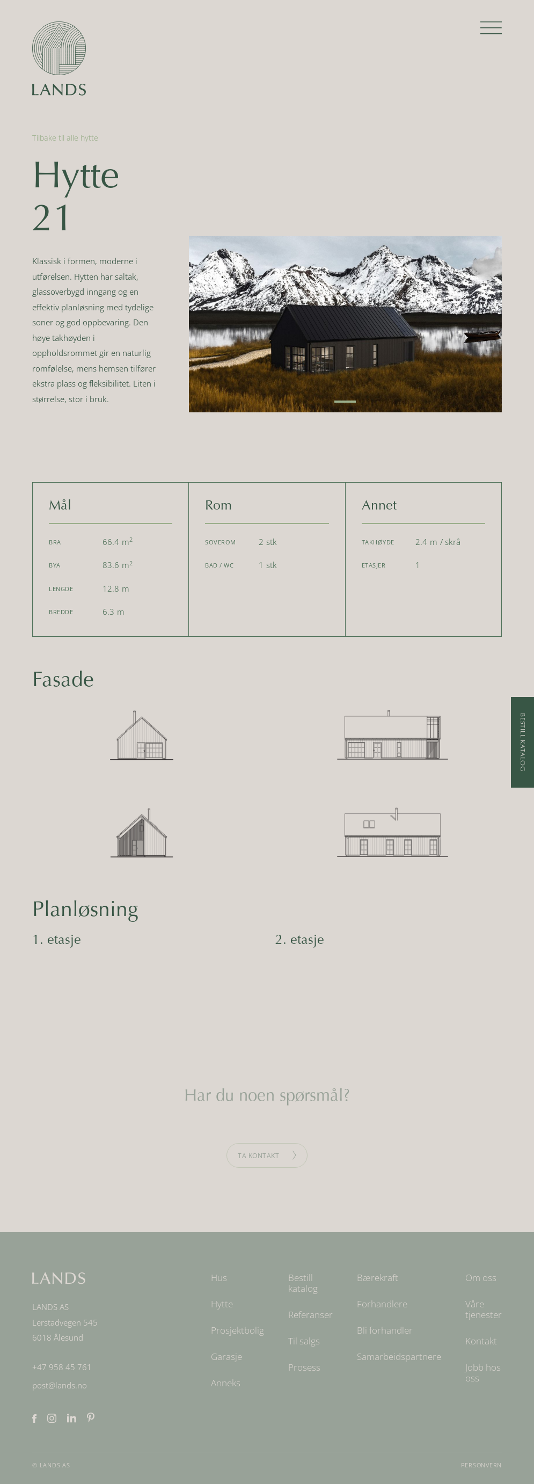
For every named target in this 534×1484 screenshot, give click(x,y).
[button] (491, 32)
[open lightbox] (345, 324)
